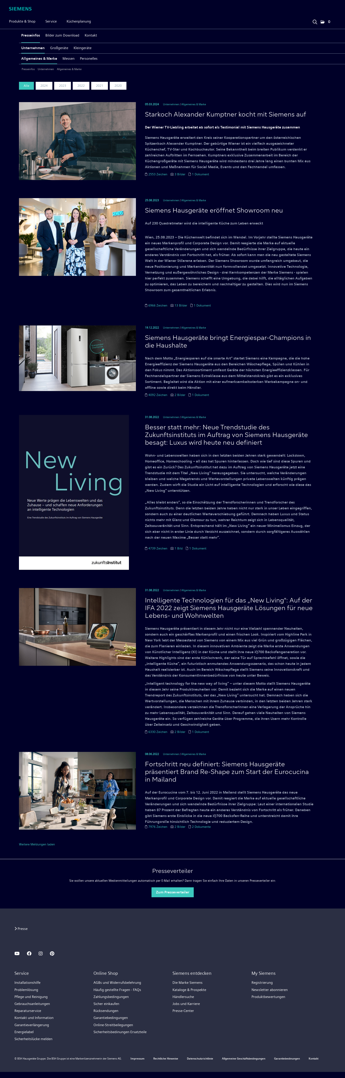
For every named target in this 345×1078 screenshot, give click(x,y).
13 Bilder (181, 305)
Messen (69, 58)
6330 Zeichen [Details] (158, 732)
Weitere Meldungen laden (37, 844)
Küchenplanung (79, 21)
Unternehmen (33, 48)
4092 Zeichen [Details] (158, 395)
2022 (81, 85)
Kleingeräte (82, 48)
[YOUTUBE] (17, 953)
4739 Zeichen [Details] (158, 548)
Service (51, 21)
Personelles (89, 58)
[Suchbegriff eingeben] (315, 20)
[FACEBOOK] (29, 953)
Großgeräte (59, 48)
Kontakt (91, 35)
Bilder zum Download (62, 35)
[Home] (20, 9)
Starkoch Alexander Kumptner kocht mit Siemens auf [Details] (225, 115)
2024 (44, 85)
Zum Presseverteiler (172, 892)
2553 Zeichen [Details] (158, 174)
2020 (118, 85)
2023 (62, 85)
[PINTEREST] (52, 953)
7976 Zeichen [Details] (158, 827)
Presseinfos (30, 35)
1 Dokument (200, 174)
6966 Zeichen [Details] (158, 305)
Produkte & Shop (22, 21)
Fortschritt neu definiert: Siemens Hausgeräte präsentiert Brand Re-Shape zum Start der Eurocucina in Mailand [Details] (227, 772)
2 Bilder (180, 395)
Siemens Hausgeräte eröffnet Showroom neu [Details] (214, 211)
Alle (26, 85)
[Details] (77, 140)
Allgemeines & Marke (39, 58)
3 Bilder (180, 174)
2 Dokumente (201, 827)
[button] (325, 22)
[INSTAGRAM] (41, 953)
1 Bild (179, 548)
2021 (99, 85)
